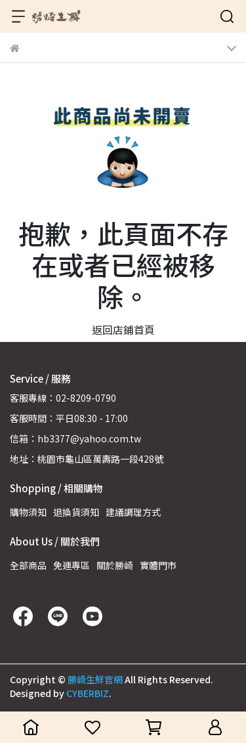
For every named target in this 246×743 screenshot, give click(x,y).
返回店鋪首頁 (123, 329)
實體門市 (158, 565)
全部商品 (28, 565)
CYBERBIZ (87, 693)
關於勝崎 (114, 565)
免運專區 (71, 565)
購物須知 (28, 512)
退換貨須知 (76, 512)
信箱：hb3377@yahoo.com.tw (75, 438)
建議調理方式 (133, 512)
